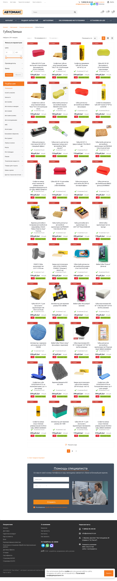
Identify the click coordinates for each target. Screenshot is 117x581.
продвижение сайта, (63, 555)
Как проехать (45, 535)
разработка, (52, 555)
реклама (71, 555)
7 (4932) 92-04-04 (88, 533)
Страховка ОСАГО (9, 565)
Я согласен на (51, 509)
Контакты (44, 537)
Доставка (6, 535)
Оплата (5, 532)
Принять (108, 573)
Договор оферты (8, 553)
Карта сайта (7, 576)
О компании (45, 528)
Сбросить (18, 74)
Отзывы (6, 556)
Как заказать (45, 540)
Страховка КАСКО (9, 562)
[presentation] (48, 496)
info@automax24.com (89, 537)
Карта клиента (8, 540)
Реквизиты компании (89, 548)
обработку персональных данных (56, 509)
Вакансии (44, 532)
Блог (4, 543)
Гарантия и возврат (9, 537)
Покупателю (8, 528)
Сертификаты (7, 559)
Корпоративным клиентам (12, 546)
